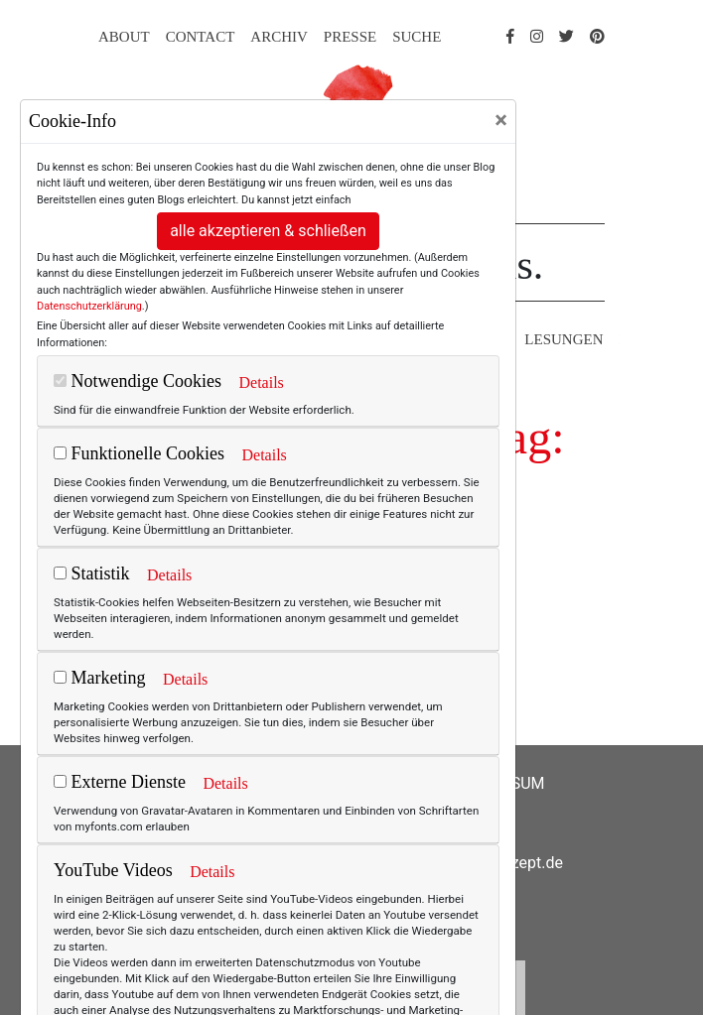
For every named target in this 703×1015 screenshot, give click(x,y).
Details (260, 382)
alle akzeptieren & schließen (268, 230)
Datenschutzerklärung (89, 306)
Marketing (99, 678)
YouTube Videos (113, 870)
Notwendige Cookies (137, 381)
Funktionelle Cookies (139, 453)
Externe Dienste (120, 782)
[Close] (501, 120)
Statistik (92, 573)
